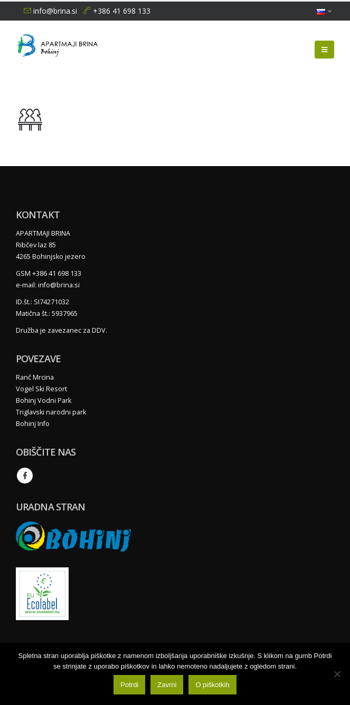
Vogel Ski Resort (41, 388)
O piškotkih (212, 685)
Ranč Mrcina (35, 377)
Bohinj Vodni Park (43, 400)
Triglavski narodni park (51, 412)
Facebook (25, 476)
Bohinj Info (33, 423)
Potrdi (129, 685)
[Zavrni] (337, 674)
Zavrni (166, 685)
